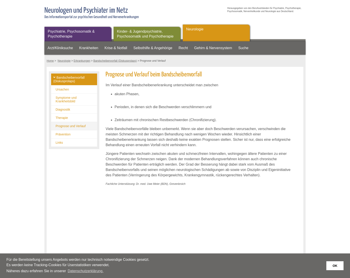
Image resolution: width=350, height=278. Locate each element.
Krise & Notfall (115, 48)
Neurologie (194, 29)
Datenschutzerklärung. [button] (85, 271)
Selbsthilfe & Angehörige (152, 48)
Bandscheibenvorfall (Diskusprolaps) (115, 60)
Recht (183, 48)
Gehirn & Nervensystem (213, 48)
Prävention (63, 134)
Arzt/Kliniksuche (60, 48)
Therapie (62, 118)
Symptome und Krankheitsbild (66, 99)
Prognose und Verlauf (71, 126)
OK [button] (335, 265)
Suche (243, 48)
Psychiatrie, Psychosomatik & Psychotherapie (71, 33)
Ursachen (62, 89)
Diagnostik (63, 109)
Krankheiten (88, 48)
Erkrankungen (82, 60)
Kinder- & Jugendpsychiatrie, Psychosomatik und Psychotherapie (145, 33)
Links (59, 142)
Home (50, 60)
